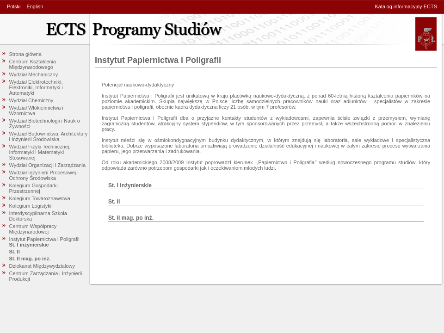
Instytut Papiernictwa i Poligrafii (44, 239)
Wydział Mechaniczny (33, 74)
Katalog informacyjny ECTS (406, 6)
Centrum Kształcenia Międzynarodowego (32, 64)
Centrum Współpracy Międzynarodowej (33, 228)
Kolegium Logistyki (30, 206)
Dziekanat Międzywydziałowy (42, 266)
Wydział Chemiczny (31, 100)
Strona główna (25, 54)
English (34, 6)
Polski (13, 6)
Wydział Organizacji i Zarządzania (47, 165)
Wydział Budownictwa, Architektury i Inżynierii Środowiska (48, 136)
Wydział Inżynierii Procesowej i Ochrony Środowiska (44, 175)
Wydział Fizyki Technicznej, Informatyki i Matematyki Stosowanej (40, 152)
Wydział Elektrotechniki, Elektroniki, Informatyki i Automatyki (36, 87)
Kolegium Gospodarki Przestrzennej (33, 188)
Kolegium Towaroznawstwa (39, 198)
